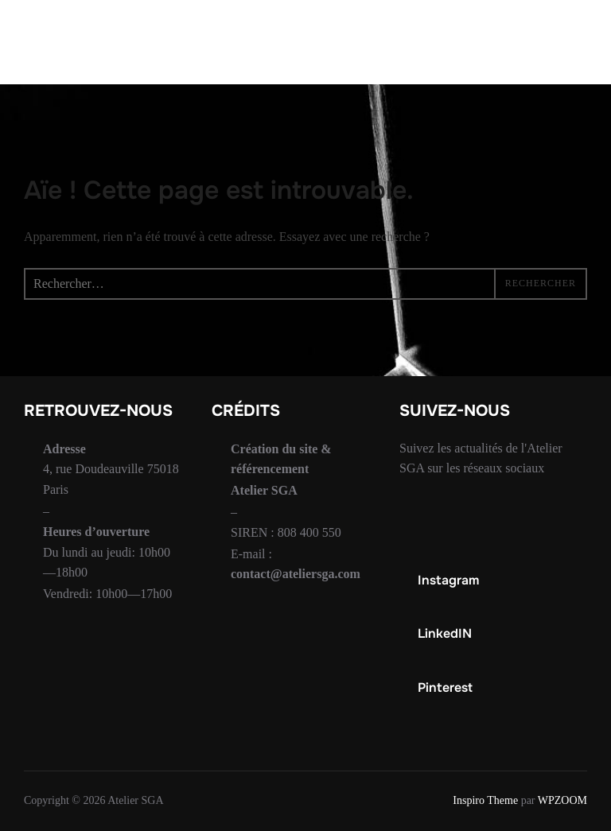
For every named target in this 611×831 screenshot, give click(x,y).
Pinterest (445, 687)
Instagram (448, 580)
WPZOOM (562, 800)
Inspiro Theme (485, 800)
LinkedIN (445, 633)
